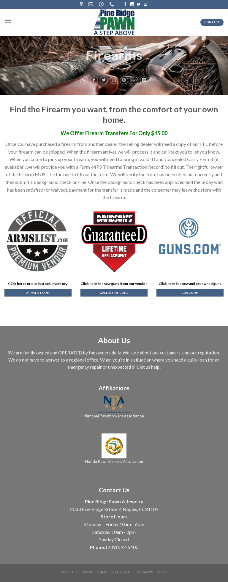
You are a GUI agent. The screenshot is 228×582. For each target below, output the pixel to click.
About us (69, 572)
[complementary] (214, 568)
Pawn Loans (95, 572)
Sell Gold (121, 572)
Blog (162, 572)
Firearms (143, 572)
